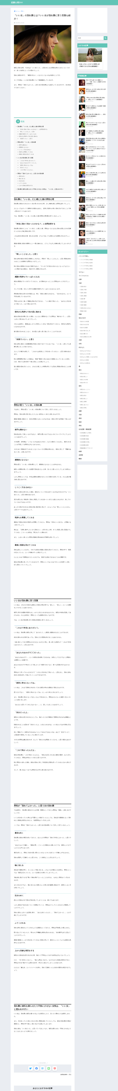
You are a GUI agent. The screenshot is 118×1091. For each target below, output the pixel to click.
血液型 (81, 455)
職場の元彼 (83, 311)
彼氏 (80, 386)
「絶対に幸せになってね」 (26, 165)
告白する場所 (84, 327)
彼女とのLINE (84, 379)
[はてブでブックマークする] (42, 1068)
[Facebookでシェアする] (36, 1068)
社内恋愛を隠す (84, 445)
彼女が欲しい (84, 376)
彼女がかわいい (84, 373)
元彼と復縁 (83, 295)
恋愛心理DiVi (17, 2)
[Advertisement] (42, 102)
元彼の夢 (82, 298)
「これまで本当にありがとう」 (27, 160)
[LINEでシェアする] (48, 1068)
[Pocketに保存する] (54, 1068)
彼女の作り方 (84, 382)
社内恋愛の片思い (85, 442)
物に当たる (22, 178)
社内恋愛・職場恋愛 (85, 429)
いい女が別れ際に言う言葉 (25, 157)
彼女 (80, 370)
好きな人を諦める (85, 363)
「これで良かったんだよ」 (26, 170)
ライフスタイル (83, 276)
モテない (81, 272)
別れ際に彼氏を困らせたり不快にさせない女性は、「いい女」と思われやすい (40, 189)
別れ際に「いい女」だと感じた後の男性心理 (30, 126)
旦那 (80, 414)
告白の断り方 (84, 333)
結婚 (80, 451)
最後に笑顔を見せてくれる (26, 154)
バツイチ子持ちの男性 (86, 268)
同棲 (80, 314)
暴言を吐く (22, 176)
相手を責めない (23, 145)
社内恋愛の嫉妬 (84, 439)
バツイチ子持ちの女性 (86, 262)
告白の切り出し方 (85, 330)
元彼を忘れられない (85, 308)
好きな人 (81, 347)
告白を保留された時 (85, 336)
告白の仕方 (82, 318)
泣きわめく (22, 181)
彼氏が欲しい (84, 398)
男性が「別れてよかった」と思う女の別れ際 (30, 173)
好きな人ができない (85, 351)
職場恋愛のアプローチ (86, 448)
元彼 (80, 283)
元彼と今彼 (83, 289)
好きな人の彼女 (84, 360)
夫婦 (80, 340)
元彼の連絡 (83, 305)
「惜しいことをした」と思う (27, 131)
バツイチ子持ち (83, 256)
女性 (80, 343)
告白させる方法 (84, 324)
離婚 (80, 459)
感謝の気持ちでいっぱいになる (27, 134)
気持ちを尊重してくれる (26, 152)
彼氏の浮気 (83, 407)
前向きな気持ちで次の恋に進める (28, 136)
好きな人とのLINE (85, 354)
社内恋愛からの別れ (85, 432)
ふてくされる (22, 183)
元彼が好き (83, 286)
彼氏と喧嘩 (83, 401)
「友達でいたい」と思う (26, 138)
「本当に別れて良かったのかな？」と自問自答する (33, 129)
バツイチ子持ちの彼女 (86, 265)
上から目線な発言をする (26, 185)
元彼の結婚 (83, 302)
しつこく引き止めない (25, 149)
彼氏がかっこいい (85, 389)
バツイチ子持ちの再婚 (86, 259)
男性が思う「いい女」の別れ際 (26, 142)
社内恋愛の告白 (84, 435)
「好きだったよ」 (24, 167)
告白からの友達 (84, 321)
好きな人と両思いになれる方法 (89, 357)
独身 (80, 422)
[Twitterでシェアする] (30, 1068)
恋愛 (80, 411)
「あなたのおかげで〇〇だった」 (28, 163)
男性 (70, 1074)
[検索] (105, 38)
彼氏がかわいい (84, 392)
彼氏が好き (83, 395)
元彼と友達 (83, 292)
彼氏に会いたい (84, 404)
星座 (80, 418)
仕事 (80, 279)
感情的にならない (24, 147)
